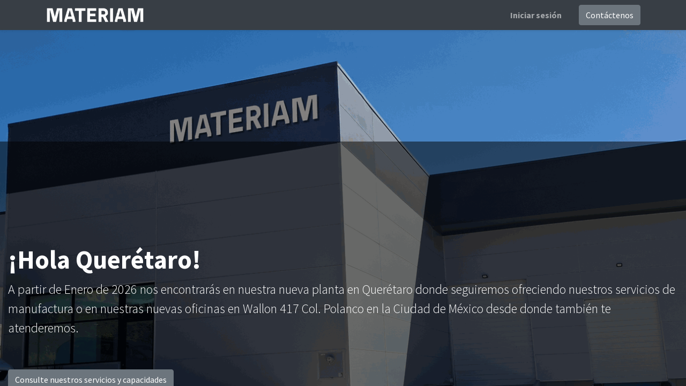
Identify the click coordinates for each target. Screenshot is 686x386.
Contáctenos (609, 15)
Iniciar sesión (536, 15)
